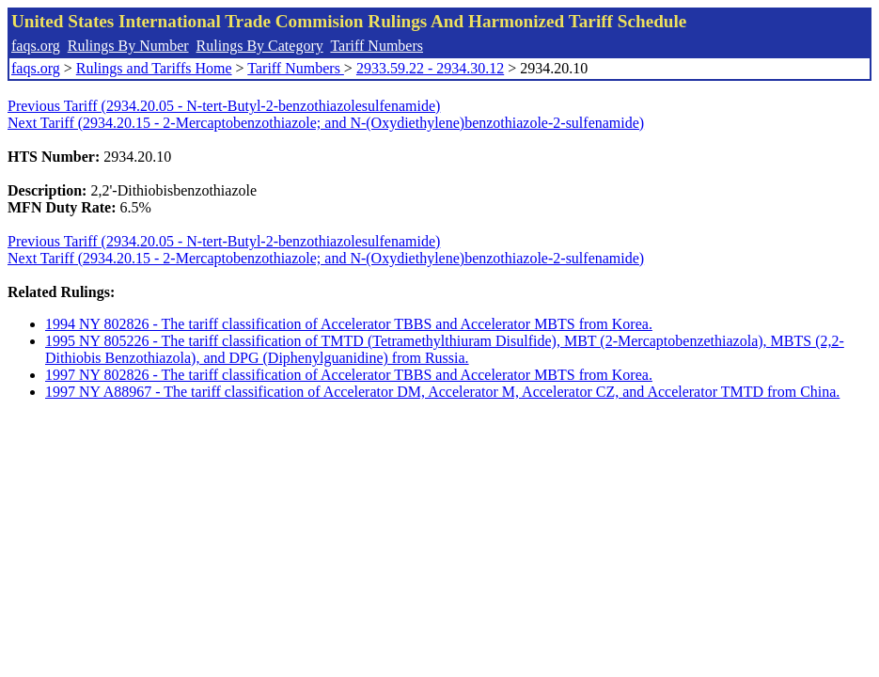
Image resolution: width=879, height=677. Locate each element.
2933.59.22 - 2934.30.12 (430, 68)
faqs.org (35, 46)
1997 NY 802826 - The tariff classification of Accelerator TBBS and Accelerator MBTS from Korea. (348, 375)
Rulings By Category (259, 46)
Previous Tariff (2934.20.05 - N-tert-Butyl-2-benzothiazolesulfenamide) (224, 106)
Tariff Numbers (376, 46)
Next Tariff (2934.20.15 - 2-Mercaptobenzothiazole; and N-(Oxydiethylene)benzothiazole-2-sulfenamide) (326, 123)
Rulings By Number (128, 46)
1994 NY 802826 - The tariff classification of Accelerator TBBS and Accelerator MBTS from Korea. (348, 324)
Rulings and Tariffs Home (154, 68)
